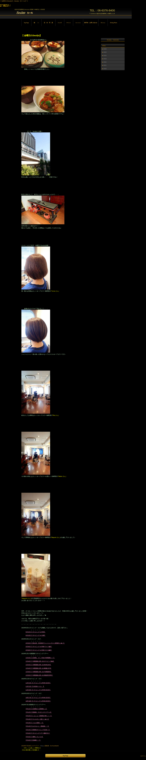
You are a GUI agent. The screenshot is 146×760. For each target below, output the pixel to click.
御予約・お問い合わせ (90, 22)
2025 (105, 52)
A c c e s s (78, 22)
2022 (105, 62)
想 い (36, 22)
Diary (42, 746)
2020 (105, 68)
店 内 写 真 (48, 22)
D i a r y (103, 22)
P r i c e (68, 22)
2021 (105, 65)
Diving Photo (113, 22)
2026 (105, 49)
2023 (105, 59)
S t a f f (60, 22)
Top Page (26, 22)
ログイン (143, 756)
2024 (105, 55)
